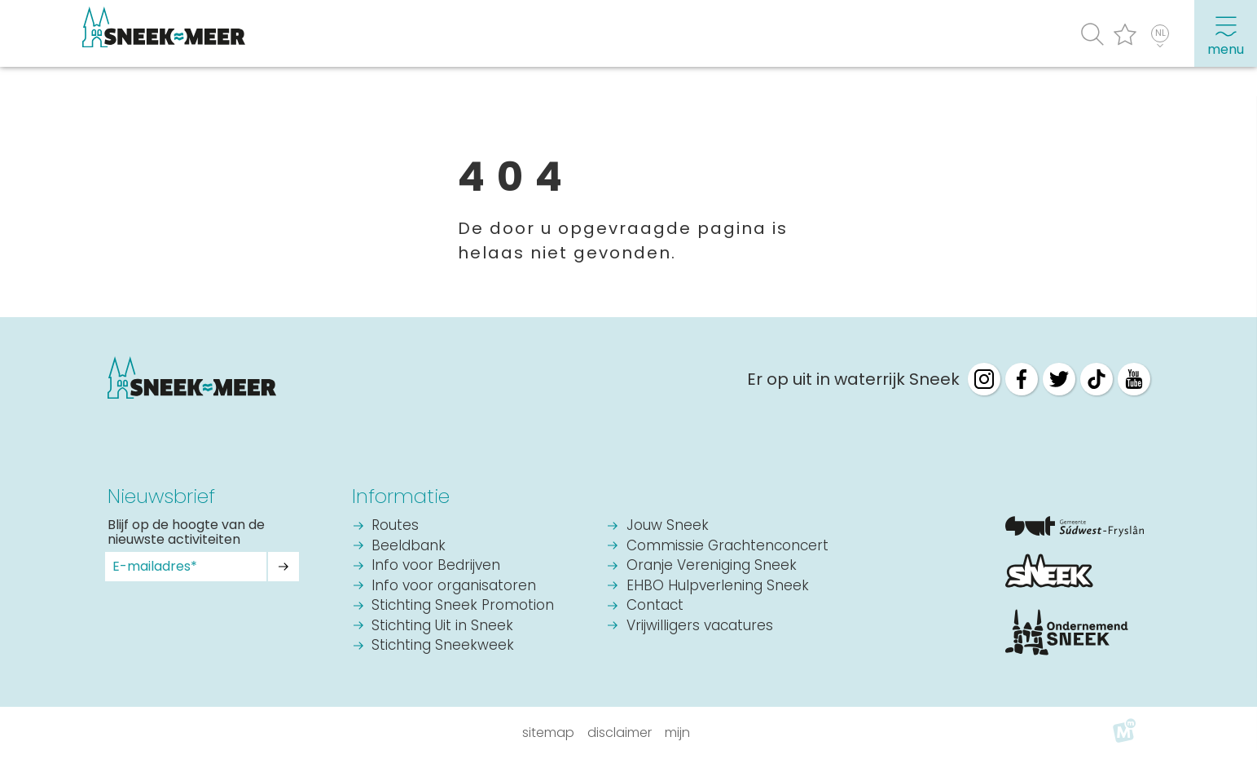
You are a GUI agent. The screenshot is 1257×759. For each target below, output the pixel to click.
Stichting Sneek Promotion (462, 606)
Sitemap (548, 732)
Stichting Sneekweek (442, 646)
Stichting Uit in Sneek (442, 626)
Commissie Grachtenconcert (727, 546)
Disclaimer (619, 732)
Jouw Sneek (667, 526)
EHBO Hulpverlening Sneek (717, 586)
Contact (654, 606)
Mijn (677, 732)
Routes (395, 526)
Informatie (401, 496)
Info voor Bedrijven (435, 566)
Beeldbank (408, 546)
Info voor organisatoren (453, 586)
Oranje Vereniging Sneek (711, 566)
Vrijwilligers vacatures (699, 626)
